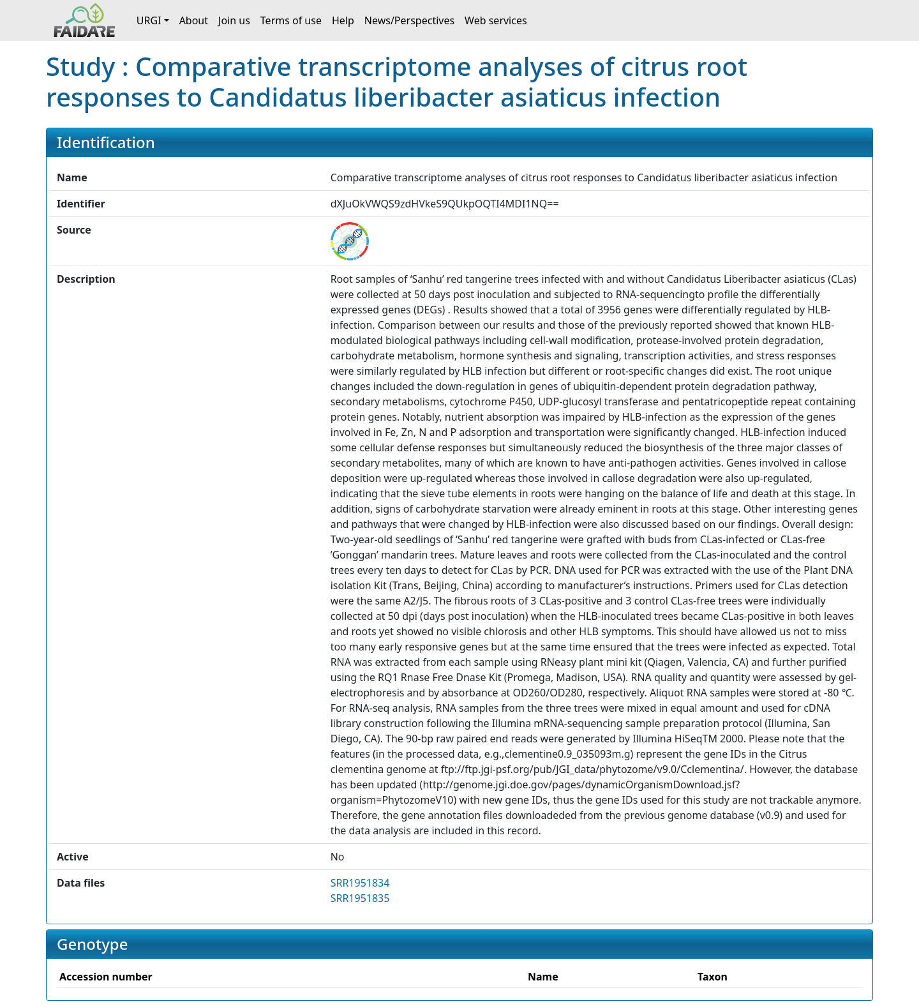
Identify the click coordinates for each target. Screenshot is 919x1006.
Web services (496, 20)
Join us (234, 20)
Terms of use (291, 20)
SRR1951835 (360, 898)
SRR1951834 (360, 883)
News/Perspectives (409, 20)
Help (343, 20)
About (193, 20)
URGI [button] (149, 20)
